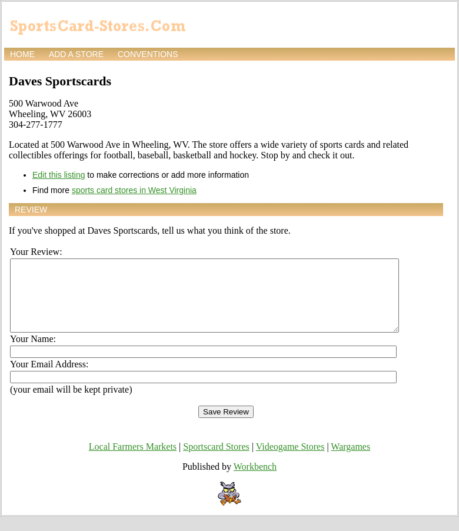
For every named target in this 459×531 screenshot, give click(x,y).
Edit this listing (58, 175)
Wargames (350, 461)
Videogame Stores (290, 461)
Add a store (76, 54)
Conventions (148, 54)
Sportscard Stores (216, 461)
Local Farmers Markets (133, 461)
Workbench (255, 481)
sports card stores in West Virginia (134, 190)
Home (22, 54)
